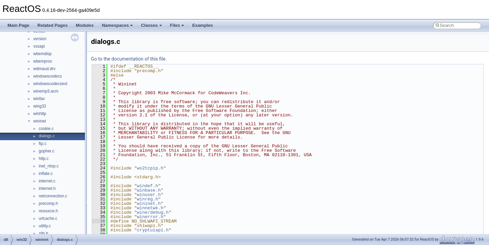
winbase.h (149, 190)
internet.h (47, 188)
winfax (39, 98)
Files (177, 25)
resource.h (48, 211)
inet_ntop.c (49, 166)
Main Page (18, 25)
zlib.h (43, 233)
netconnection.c (53, 196)
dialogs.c (47, 136)
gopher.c (46, 151)
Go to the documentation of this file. (129, 59)
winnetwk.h (150, 208)
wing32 (39, 106)
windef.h (147, 186)
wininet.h (149, 203)
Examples (202, 25)
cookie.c (46, 128)
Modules (85, 25)
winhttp (39, 113)
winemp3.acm (45, 91)
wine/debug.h (153, 212)
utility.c (45, 226)
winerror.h (150, 217)
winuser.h (149, 195)
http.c (44, 158)
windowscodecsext (50, 83)
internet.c (47, 181)
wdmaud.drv (44, 68)
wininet (39, 121)
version (40, 38)
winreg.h (147, 199)
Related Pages (52, 25)
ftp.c (43, 143)
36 (98, 221)
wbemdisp (42, 53)
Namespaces (117, 25)
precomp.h (48, 203)
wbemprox (42, 61)
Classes (151, 25)
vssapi (39, 46)
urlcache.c (48, 218)
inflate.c (46, 173)
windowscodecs (47, 76)
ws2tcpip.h (150, 168)
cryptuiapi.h (153, 230)
